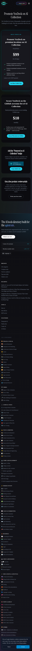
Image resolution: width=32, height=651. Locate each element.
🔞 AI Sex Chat (4, 609)
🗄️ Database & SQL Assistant (8, 468)
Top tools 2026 (4, 274)
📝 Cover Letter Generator (7, 440)
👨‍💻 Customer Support (6, 539)
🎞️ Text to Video (5, 392)
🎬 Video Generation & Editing (8, 635)
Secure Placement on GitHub (16, 136)
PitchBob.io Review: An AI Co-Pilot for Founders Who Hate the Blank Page (15, 298)
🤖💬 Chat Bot (4, 561)
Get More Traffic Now (16, 83)
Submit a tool (4, 277)
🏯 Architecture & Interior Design (9, 349)
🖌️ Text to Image (5, 380)
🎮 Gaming (4, 584)
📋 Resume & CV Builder (7, 552)
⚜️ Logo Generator (5, 375)
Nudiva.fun (4, 324)
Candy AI (3, 326)
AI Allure (3, 329)
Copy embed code (16, 169)
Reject (9, 646)
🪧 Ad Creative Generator (7, 513)
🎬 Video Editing (5, 400)
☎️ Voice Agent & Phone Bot (7, 423)
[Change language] (6, 253)
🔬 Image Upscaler (5, 372)
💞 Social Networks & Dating (8, 594)
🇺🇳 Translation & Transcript (7, 420)
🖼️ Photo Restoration (6, 377)
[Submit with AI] (21, 3)
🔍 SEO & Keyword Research (8, 526)
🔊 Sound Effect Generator (7, 415)
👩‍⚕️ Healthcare (4, 589)
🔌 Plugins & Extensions (7, 473)
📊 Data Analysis (5, 564)
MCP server (4, 313)
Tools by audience (5, 272)
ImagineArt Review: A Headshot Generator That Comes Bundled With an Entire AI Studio (14, 294)
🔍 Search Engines (5, 569)
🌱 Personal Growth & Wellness (8, 498)
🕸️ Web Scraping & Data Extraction (9, 481)
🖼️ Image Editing (5, 367)
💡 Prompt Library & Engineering (9, 450)
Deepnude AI (4, 321)
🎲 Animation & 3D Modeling (8, 346)
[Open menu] (29, 3)
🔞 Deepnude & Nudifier (7, 612)
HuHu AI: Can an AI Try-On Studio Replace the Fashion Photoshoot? (14, 286)
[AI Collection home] (4, 3)
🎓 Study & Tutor (5, 597)
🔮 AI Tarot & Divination (7, 576)
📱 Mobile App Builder (6, 471)
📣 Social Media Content (7, 529)
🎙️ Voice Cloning (5, 425)
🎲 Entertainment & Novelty (7, 582)
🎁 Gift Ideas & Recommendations (9, 587)
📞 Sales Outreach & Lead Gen (8, 524)
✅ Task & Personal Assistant (7, 501)
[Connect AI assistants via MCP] (16, 244)
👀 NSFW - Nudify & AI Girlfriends (9, 630)
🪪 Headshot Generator (6, 364)
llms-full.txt (4, 310)
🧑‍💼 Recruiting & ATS (6, 549)
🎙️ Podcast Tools (5, 412)
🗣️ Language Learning (6, 592)
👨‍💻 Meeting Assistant (6, 493)
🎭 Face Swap (4, 359)
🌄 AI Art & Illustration (6, 344)
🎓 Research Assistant (6, 567)
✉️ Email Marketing (5, 521)
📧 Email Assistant (5, 519)
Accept (23, 646)
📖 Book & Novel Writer (7, 435)
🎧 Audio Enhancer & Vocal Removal (9, 410)
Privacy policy (22, 643)
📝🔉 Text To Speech (6, 417)
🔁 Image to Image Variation (7, 369)
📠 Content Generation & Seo (8, 438)
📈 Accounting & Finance (7, 536)
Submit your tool (8, 237)
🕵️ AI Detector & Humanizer (7, 432)
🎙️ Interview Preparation (7, 544)
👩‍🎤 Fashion (3, 362)
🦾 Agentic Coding (5, 463)
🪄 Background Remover (7, 354)
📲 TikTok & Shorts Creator (7, 395)
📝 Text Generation (5, 453)
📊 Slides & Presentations (7, 554)
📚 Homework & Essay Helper (8, 443)
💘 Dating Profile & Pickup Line (8, 579)
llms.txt (3, 308)
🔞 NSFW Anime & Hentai (7, 617)
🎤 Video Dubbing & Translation (8, 397)
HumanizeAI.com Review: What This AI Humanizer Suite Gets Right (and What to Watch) (15, 290)
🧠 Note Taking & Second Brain (8, 496)
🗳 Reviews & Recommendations (8, 632)
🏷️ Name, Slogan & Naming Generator (10, 445)
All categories (4, 267)
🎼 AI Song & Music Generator (8, 407)
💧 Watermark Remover (6, 382)
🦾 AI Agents (4, 488)
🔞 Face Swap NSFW (6, 615)
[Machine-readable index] (16, 249)
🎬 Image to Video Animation (8, 390)
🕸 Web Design (4, 478)
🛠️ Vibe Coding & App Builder (8, 476)
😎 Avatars (3, 351)
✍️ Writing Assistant (6, 456)
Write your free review (16, 196)
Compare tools (4, 269)
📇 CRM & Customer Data (7, 516)
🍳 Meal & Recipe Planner (7, 491)
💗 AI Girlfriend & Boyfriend (8, 604)
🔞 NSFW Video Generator (7, 622)
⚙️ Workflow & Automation (7, 506)
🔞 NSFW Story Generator (7, 620)
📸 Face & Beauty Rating (7, 357)
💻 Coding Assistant (5, 465)
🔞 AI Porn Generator (6, 607)
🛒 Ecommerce (4, 541)
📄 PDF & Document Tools (7, 448)
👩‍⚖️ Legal (3, 546)
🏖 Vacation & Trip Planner (7, 504)
